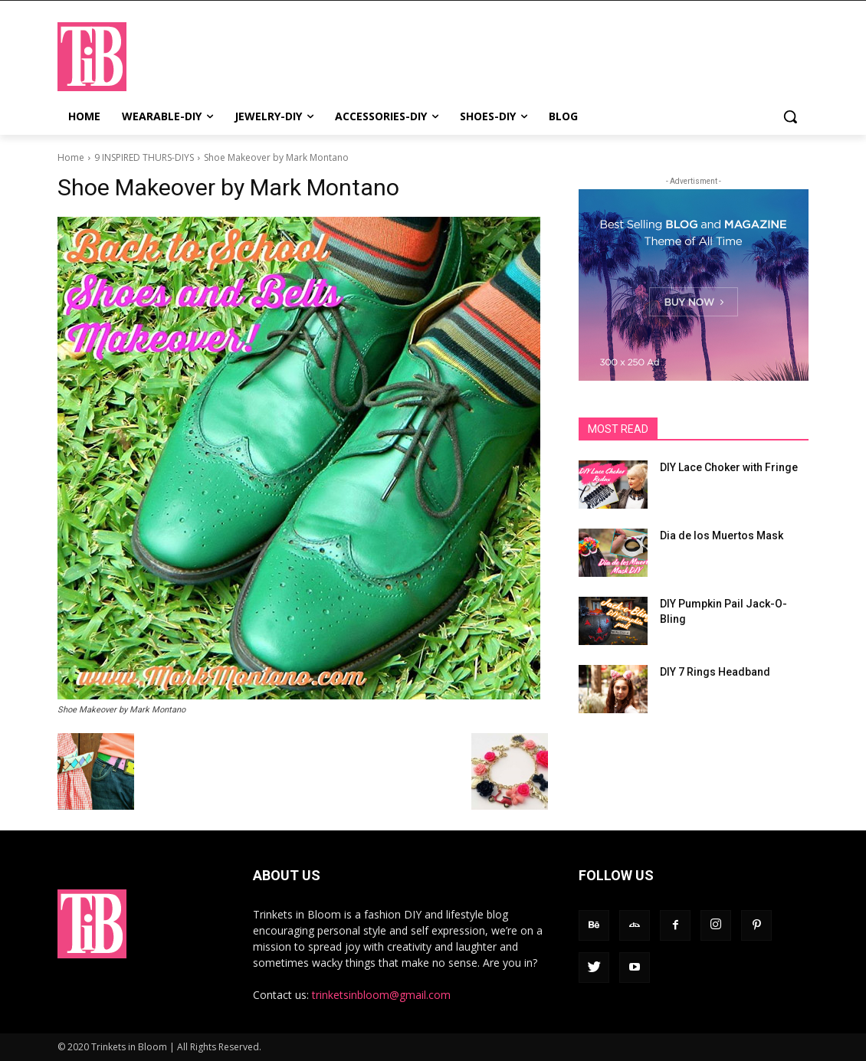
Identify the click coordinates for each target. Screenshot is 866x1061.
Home (70, 157)
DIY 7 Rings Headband (715, 672)
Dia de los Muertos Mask (721, 535)
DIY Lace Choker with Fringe (729, 467)
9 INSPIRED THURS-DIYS (144, 157)
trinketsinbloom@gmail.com (381, 994)
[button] (790, 116)
